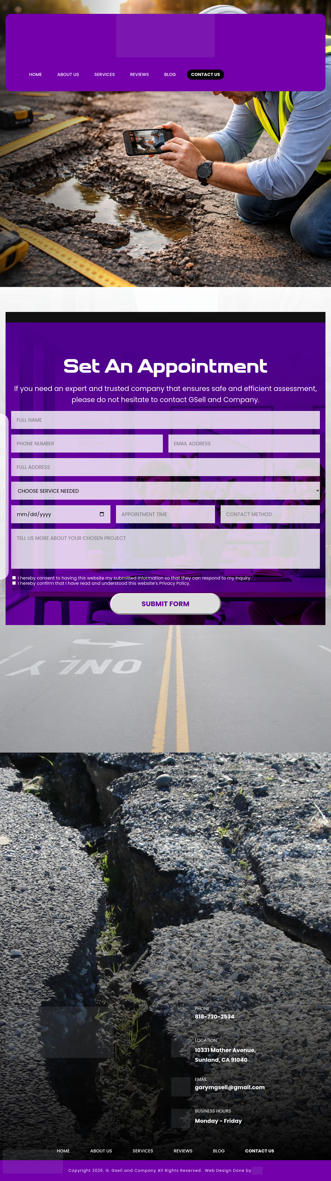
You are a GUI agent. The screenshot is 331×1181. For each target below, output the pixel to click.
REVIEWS (139, 74)
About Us (68, 74)
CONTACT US (205, 74)
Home (35, 74)
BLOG (170, 74)
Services (104, 74)
